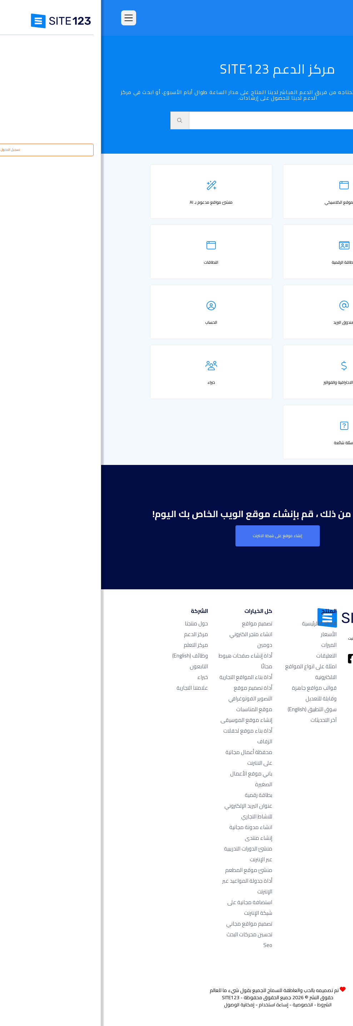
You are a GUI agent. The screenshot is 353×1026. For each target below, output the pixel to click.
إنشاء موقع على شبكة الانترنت (176, 536)
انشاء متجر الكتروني (149, 634)
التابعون (98, 666)
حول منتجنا (95, 623)
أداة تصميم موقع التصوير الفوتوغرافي (149, 693)
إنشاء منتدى (157, 838)
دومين (163, 645)
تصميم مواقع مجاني (148, 923)
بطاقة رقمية (157, 795)
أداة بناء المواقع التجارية (144, 677)
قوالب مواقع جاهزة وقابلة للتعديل (213, 693)
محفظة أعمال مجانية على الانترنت (147, 757)
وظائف (89, 655)
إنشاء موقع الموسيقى (145, 720)
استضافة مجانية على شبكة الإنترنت (148, 907)
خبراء (101, 677)
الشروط (223, 1004)
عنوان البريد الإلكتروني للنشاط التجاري (147, 811)
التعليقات (225, 655)
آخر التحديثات (222, 720)
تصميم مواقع (156, 623)
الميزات (227, 645)
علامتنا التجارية (91, 688)
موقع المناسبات (153, 709)
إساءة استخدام (172, 1004)
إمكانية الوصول (138, 1004)
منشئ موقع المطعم (147, 870)
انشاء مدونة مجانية (149, 827)
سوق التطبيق (211, 709)
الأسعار (227, 634)
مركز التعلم (95, 645)
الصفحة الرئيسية (218, 623)
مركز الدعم (95, 634)
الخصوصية (202, 1004)
